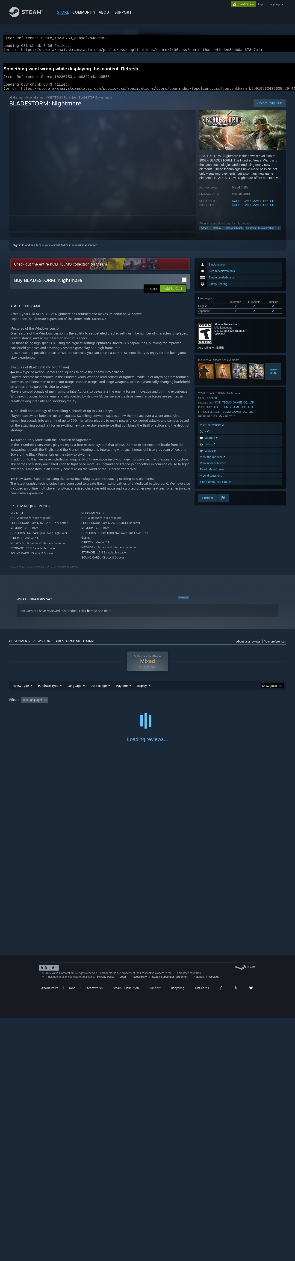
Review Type (20, 691)
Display (142, 691)
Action (204, 233)
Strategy (216, 233)
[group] (147, 706)
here (90, 616)
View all (183, 603)
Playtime (122, 691)
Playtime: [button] (114, 705)
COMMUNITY (83, 12)
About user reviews (248, 647)
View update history (213, 468)
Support (155, 1231)
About (105, 12)
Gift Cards (202, 1231)
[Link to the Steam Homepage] (29, 16)
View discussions (211, 481)
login (261, 4)
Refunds (199, 1220)
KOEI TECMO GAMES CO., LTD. (254, 206)
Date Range (99, 691)
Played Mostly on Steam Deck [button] (147, 705)
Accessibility (139, 1220)
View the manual (213, 462)
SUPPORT (123, 12)
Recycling (177, 1231)
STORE (63, 12)
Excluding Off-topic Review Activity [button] (79, 705)
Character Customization (260, 233)
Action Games (34, 103)
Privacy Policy (105, 1220)
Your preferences (275, 647)
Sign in (17, 250)
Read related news (212, 475)
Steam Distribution (126, 1231)
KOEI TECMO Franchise (61, 103)
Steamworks (94, 1231)
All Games (15, 103)
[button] (173, 294)
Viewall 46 (273, 377)
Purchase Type (48, 691)
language (275, 4)
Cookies (214, 1220)
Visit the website (212, 430)
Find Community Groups (215, 487)
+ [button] (278, 233)
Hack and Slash (234, 233)
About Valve (49, 1231)
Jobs (72, 1231)
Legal (123, 1220)
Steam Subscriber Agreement (170, 1220)
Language (74, 691)
